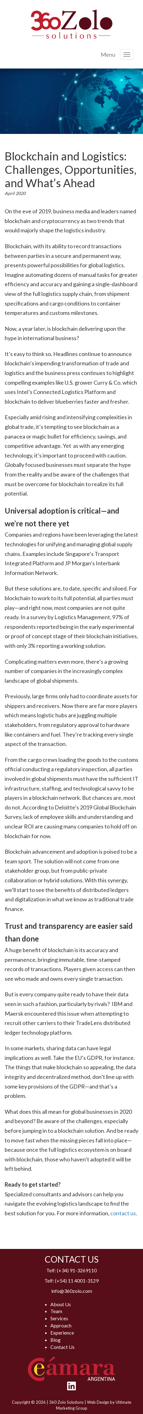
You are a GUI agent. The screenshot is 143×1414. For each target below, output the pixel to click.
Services (59, 1318)
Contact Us (62, 1347)
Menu (108, 54)
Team (56, 1311)
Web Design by (101, 1402)
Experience (62, 1333)
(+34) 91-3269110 (77, 1270)
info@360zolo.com (71, 1291)
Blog (55, 1340)
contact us (123, 1213)
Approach (61, 1325)
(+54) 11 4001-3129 (77, 1281)
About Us (60, 1304)
